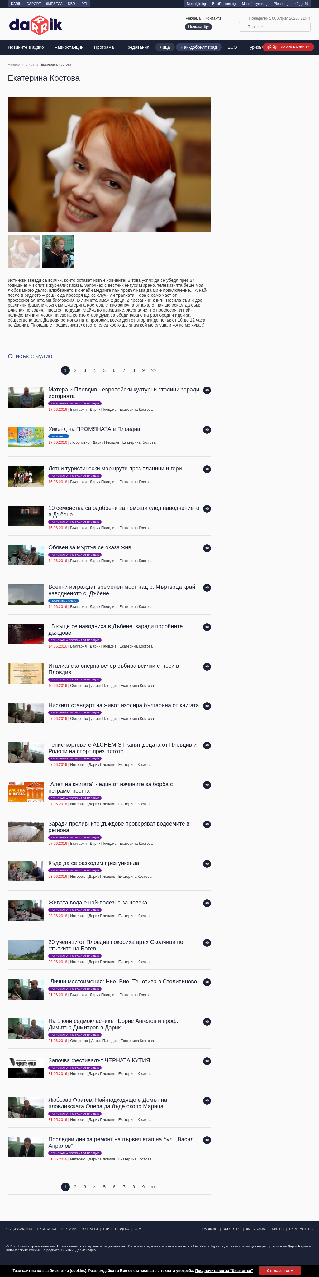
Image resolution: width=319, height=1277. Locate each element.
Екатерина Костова (136, 409)
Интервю (77, 764)
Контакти (213, 18)
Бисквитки (46, 1229)
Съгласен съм (280, 1271)
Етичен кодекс (116, 1229)
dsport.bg (232, 1229)
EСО (232, 47)
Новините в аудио (26, 47)
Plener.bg (281, 4)
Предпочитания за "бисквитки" (224, 1271)
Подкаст (195, 27)
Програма (104, 47)
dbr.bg (278, 1229)
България (78, 409)
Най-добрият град (199, 47)
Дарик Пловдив (103, 409)
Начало (14, 64)
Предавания (137, 47)
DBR (71, 4)
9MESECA (54, 4)
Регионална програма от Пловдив (75, 403)
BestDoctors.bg (224, 4)
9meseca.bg (256, 1229)
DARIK (16, 4)
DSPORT (34, 4)
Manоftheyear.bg (255, 4)
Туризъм (256, 47)
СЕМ (138, 1229)
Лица (165, 47)
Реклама (193, 18)
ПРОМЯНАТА (58, 436)
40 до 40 (301, 4)
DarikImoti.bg (301, 1229)
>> (153, 370)
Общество (79, 686)
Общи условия (19, 1229)
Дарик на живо (295, 47)
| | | (104, 399)
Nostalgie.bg (196, 4)
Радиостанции (69, 47)
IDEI (83, 4)
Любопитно (79, 442)
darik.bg (209, 1229)
